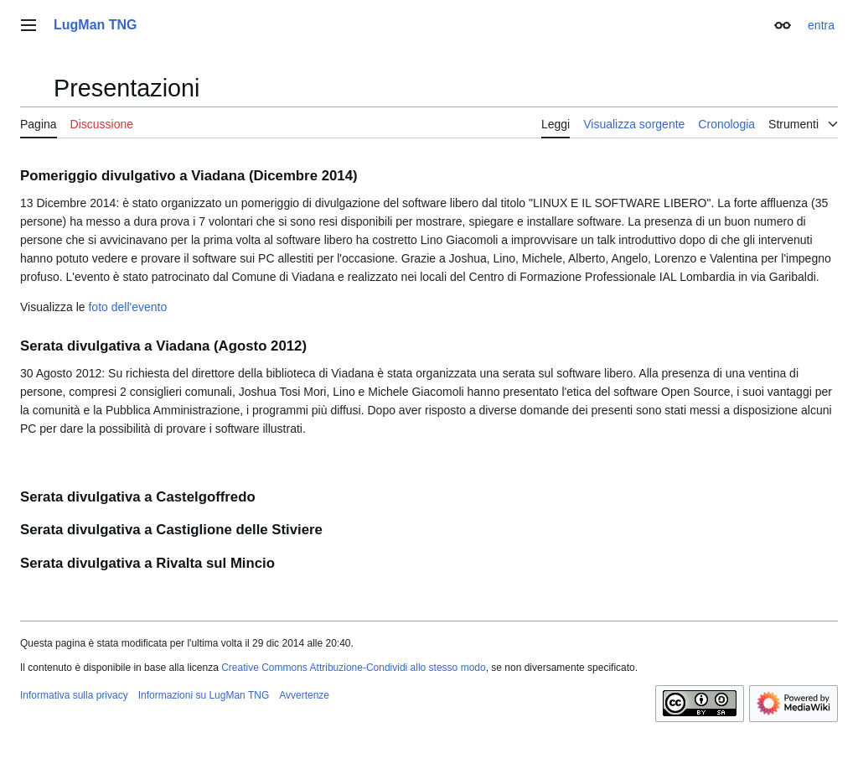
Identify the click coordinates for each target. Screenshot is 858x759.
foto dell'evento (127, 307)
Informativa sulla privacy (74, 695)
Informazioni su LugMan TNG (204, 695)
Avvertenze (304, 695)
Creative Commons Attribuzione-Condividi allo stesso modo (353, 667)
